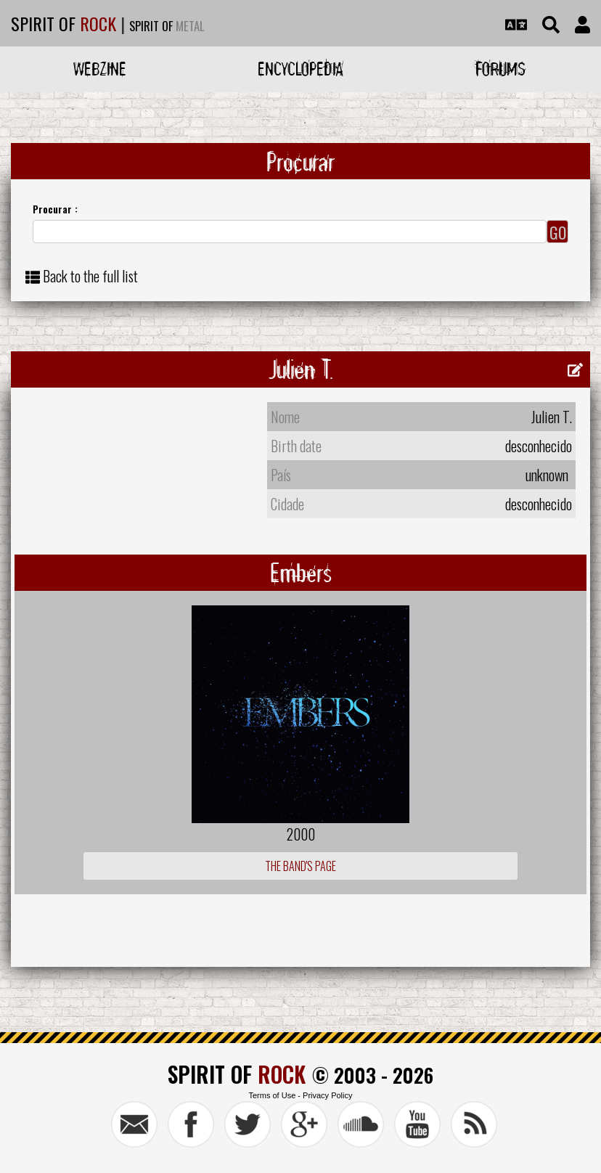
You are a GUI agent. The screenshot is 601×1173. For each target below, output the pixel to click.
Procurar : (55, 208)
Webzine (99, 69)
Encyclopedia (300, 69)
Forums (500, 69)
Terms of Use (271, 1095)
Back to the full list (90, 276)
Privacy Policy (327, 1095)
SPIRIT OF (63, 23)
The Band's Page (300, 866)
